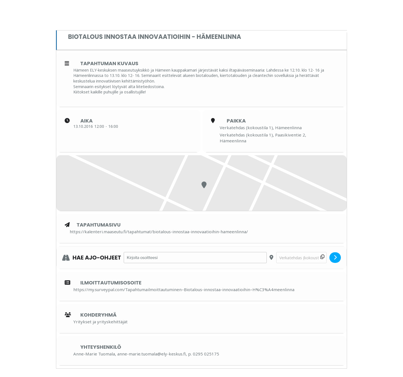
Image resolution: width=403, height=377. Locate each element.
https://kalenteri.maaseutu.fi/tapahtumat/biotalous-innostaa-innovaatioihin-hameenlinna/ (159, 231)
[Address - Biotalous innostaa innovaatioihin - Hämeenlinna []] (195, 257)
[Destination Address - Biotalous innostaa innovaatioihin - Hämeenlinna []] (301, 257)
